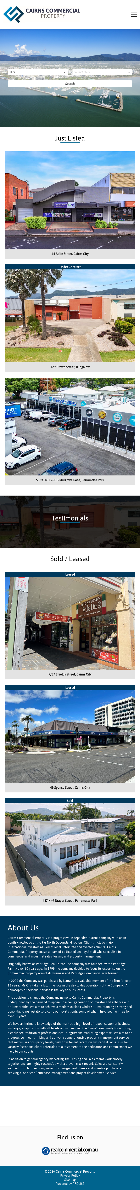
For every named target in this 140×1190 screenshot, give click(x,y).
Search (70, 83)
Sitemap (70, 1139)
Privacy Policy (70, 1134)
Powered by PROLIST (70, 1143)
